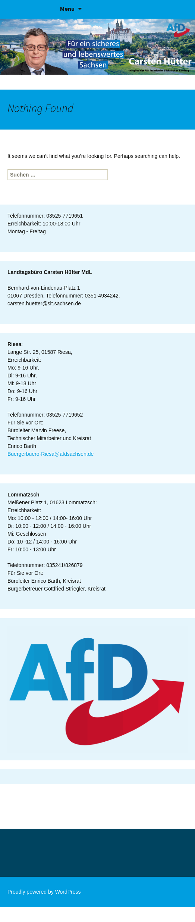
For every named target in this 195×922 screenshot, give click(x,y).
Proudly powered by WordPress (44, 892)
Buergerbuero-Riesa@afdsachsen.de (50, 454)
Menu (67, 8)
